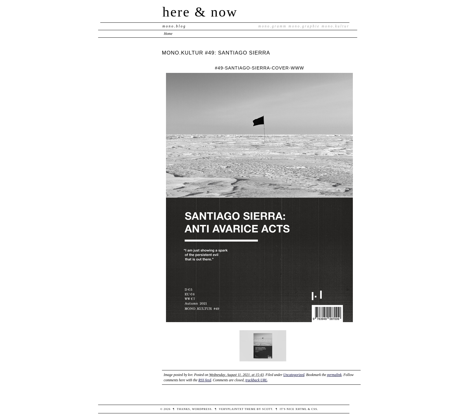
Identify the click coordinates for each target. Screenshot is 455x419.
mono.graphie (304, 26)
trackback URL (256, 380)
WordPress (201, 409)
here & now (200, 12)
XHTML (301, 409)
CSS (314, 409)
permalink (334, 375)
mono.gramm (272, 26)
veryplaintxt (231, 409)
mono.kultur (335, 26)
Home (168, 34)
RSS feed (204, 380)
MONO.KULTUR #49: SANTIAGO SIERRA (216, 53)
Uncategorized (294, 375)
